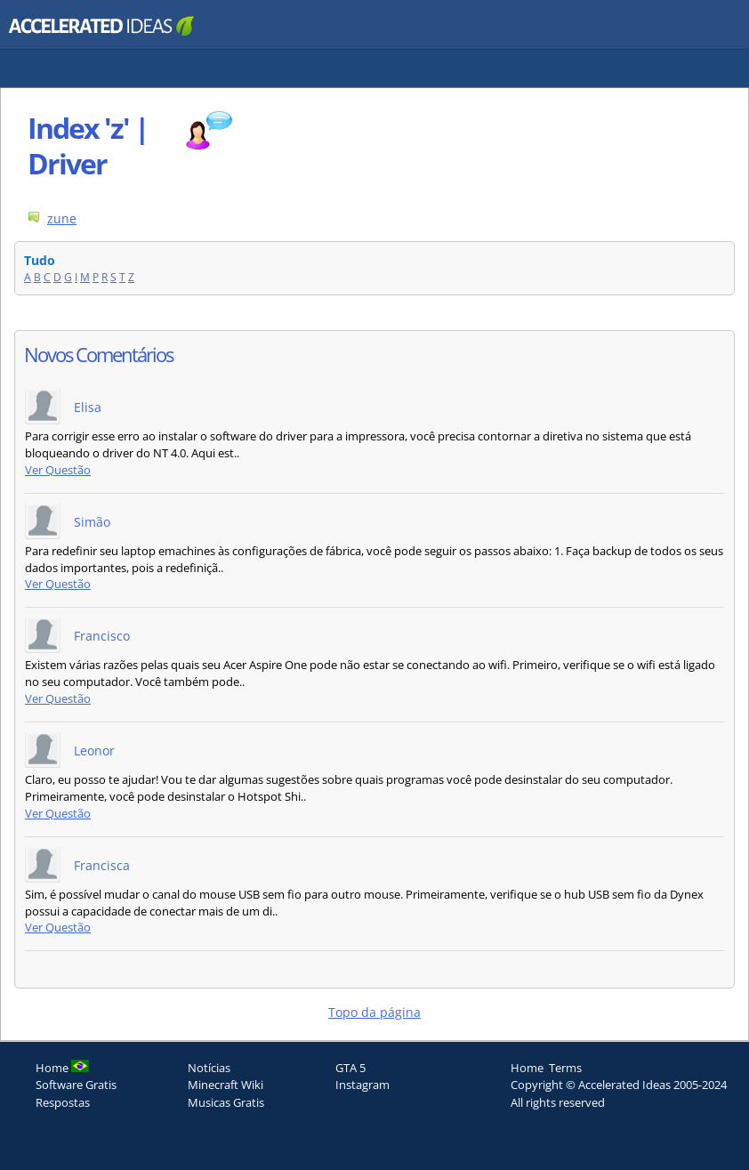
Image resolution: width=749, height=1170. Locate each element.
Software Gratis (76, 1085)
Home (527, 1068)
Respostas (63, 1102)
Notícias (209, 1068)
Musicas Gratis (226, 1102)
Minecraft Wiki (225, 1085)
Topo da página (374, 1012)
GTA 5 (350, 1068)
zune (62, 218)
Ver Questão (58, 470)
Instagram (362, 1085)
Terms (565, 1068)
